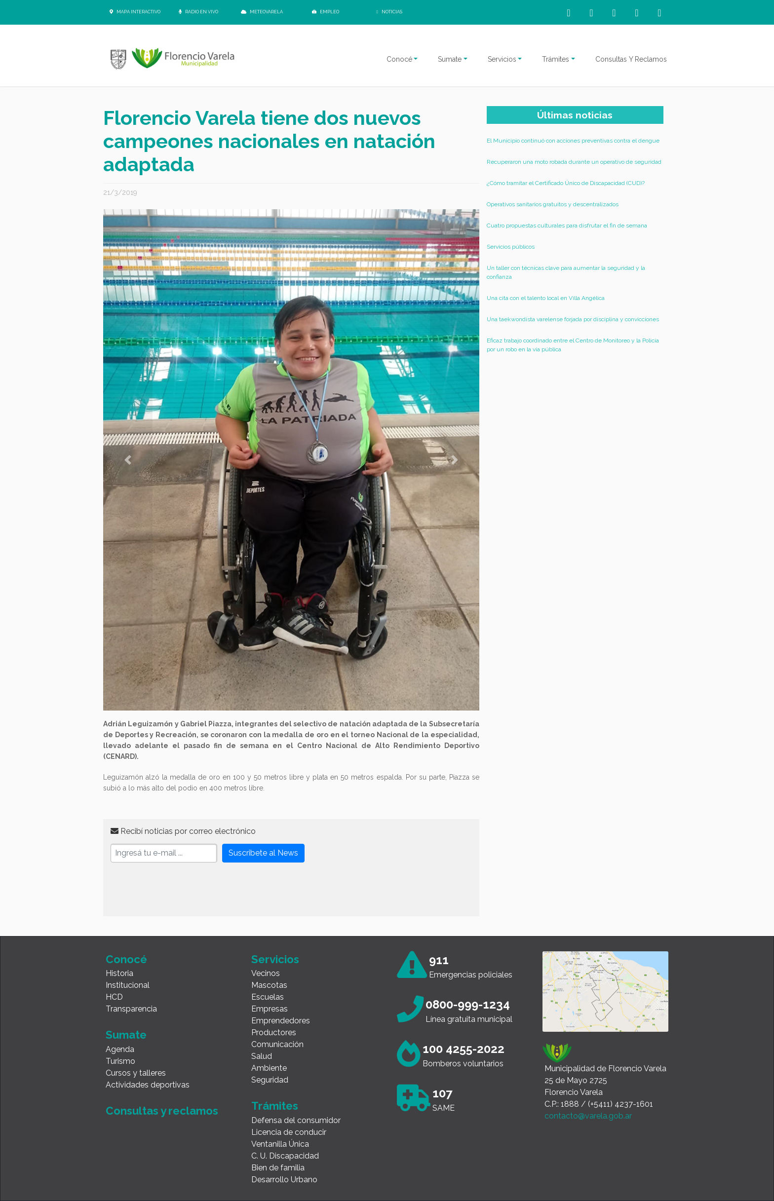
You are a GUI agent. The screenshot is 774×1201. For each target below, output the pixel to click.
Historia (119, 973)
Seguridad (269, 1080)
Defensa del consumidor (296, 1120)
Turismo (120, 1061)
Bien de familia (278, 1167)
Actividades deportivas (148, 1084)
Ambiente (269, 1068)
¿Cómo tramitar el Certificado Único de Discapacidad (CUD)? (566, 183)
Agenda (120, 1049)
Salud (261, 1056)
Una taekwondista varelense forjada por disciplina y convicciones (573, 319)
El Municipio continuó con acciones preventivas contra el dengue (573, 140)
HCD (114, 997)
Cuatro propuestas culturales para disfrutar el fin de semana (567, 225)
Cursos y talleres (136, 1073)
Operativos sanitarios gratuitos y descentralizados (553, 204)
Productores (273, 1032)
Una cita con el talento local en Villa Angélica (546, 298)
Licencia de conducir (288, 1132)
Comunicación (277, 1044)
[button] (128, 460)
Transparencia (131, 1008)
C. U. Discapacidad (285, 1156)
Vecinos (265, 973)
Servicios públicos (511, 246)
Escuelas (267, 997)
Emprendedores (280, 1020)
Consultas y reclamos (162, 1110)
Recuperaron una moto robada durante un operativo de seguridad (574, 161)
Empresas (269, 1008)
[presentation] (186, 889)
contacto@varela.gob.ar (588, 1116)
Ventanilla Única (280, 1144)
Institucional (128, 985)
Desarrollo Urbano (284, 1179)
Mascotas (269, 985)
